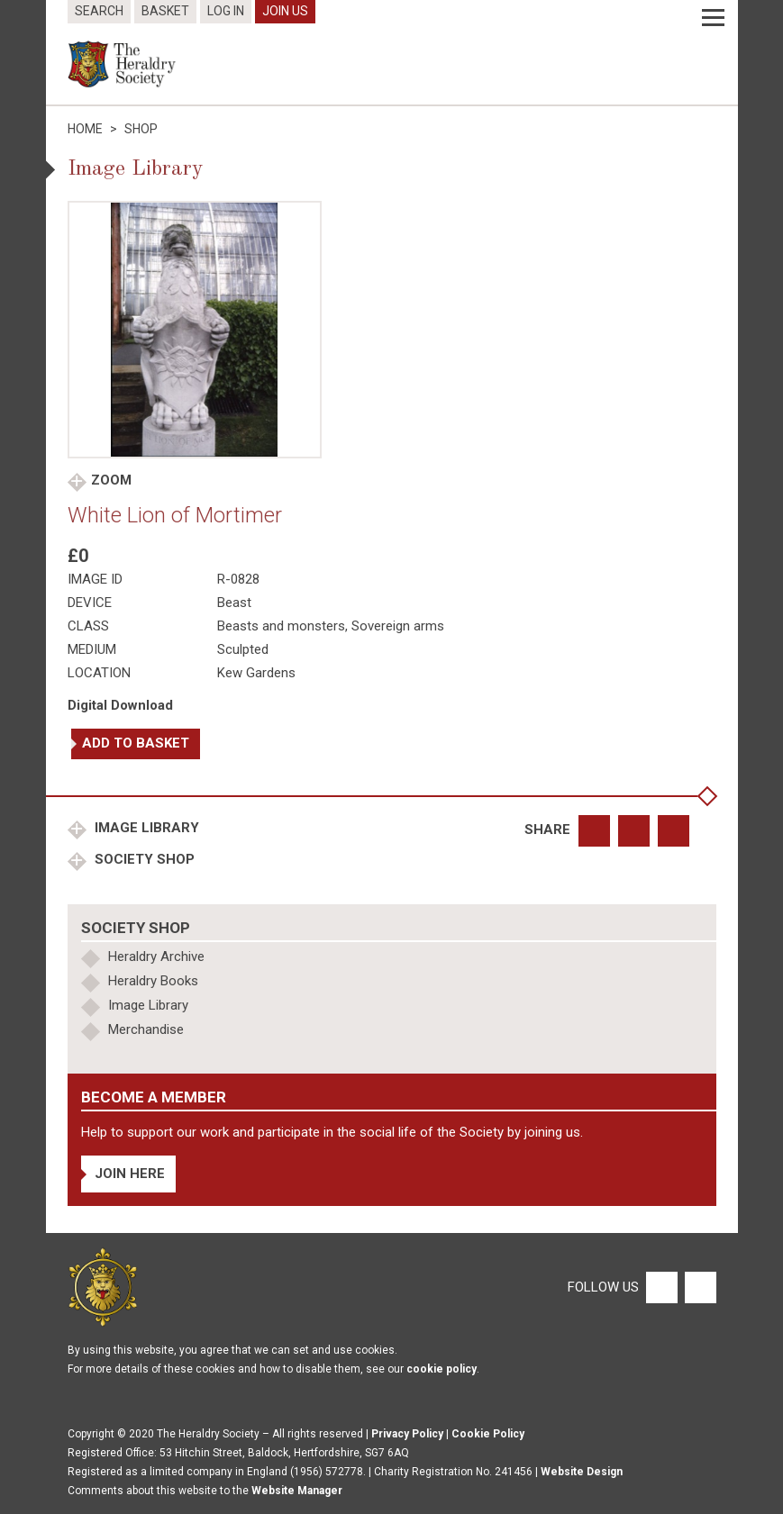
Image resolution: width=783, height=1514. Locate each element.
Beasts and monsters (281, 626)
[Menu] (713, 18)
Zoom (111, 480)
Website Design (582, 1471)
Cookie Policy (487, 1434)
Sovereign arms (397, 626)
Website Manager (296, 1490)
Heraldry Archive (156, 956)
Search (99, 11)
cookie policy (441, 1369)
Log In (225, 11)
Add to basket (135, 743)
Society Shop (143, 859)
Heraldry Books (153, 981)
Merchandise (146, 1029)
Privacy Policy (407, 1434)
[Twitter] (698, 1286)
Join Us (285, 11)
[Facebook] (661, 1286)
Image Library (145, 828)
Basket (165, 11)
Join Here (130, 1173)
